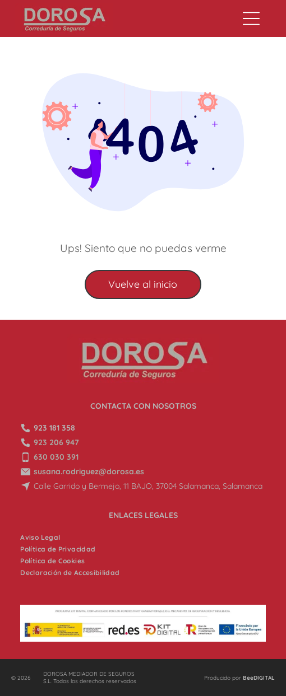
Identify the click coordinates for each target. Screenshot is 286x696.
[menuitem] (40, 537)
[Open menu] (251, 18)
